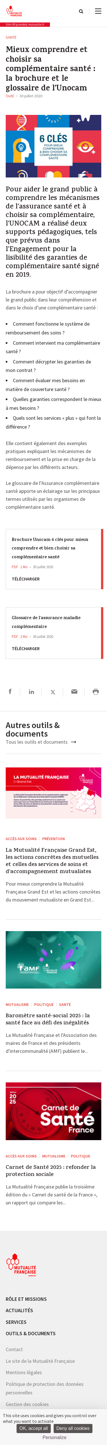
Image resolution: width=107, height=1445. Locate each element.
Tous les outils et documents (41, 742)
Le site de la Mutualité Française (40, 1361)
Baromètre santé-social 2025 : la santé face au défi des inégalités (48, 1020)
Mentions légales (24, 1372)
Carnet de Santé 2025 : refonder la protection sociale (51, 1171)
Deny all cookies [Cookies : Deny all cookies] (73, 1428)
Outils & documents (31, 1333)
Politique (44, 1004)
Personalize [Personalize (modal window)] (54, 1437)
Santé (11, 37)
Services (16, 1322)
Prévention (53, 838)
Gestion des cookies (27, 1404)
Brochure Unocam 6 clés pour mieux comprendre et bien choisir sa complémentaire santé (50, 549)
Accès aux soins (21, 838)
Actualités (19, 1310)
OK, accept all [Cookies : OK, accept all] (33, 1428)
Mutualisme (17, 1004)
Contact (14, 1349)
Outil (10, 95)
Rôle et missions (26, 1299)
